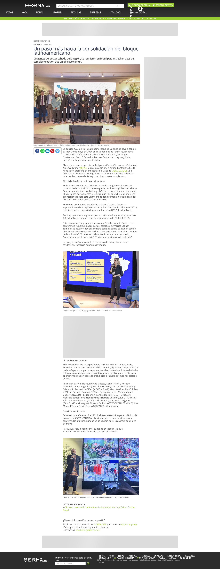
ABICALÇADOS (119, 170)
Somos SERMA (105, 558)
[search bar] (90, 6)
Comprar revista (164, 5)
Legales (172, 558)
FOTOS (9, 12)
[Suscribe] (70, 563)
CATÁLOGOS (115, 12)
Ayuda (162, 558)
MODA (24, 12)
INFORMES (57, 12)
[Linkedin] (47, 151)
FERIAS (39, 12)
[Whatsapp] (42, 151)
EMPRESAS (95, 12)
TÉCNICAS (76, 12)
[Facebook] (37, 151)
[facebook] (131, 7)
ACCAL (83, 167)
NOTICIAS (37, 41)
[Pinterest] (52, 151)
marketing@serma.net (87, 529)
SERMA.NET (100, 524)
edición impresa (128, 524)
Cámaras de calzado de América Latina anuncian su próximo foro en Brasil (99, 509)
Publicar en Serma (140, 5)
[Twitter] (57, 151)
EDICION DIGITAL (138, 12)
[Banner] (110, 29)
